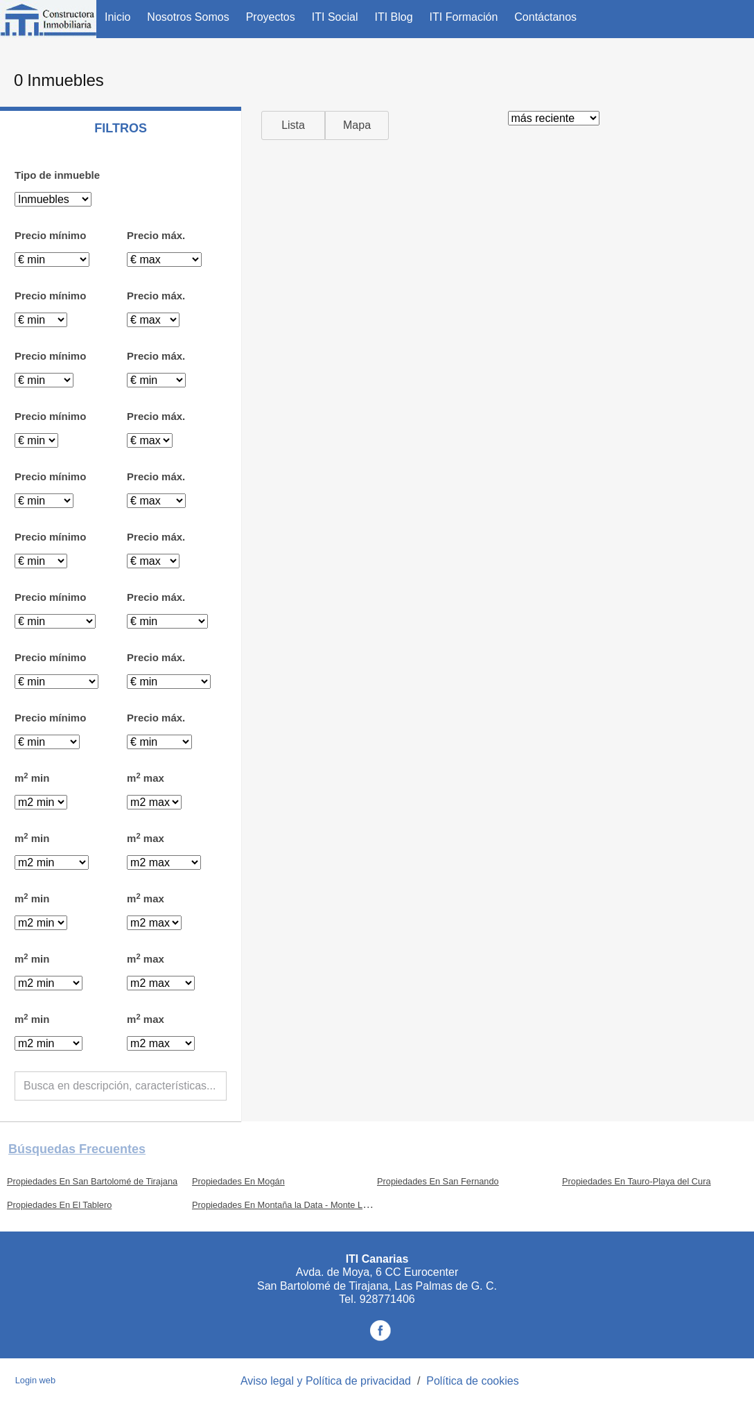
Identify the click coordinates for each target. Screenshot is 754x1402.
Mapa (357, 125)
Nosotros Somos (188, 17)
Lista (293, 125)
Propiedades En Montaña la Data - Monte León (285, 1205)
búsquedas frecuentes (77, 1149)
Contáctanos (545, 17)
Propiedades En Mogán (238, 1181)
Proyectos (270, 17)
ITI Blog (393, 17)
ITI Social (335, 17)
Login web (35, 1380)
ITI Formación (464, 17)
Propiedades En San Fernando (438, 1181)
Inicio (117, 17)
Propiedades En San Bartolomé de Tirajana (92, 1181)
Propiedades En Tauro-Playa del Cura (636, 1181)
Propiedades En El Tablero (59, 1205)
